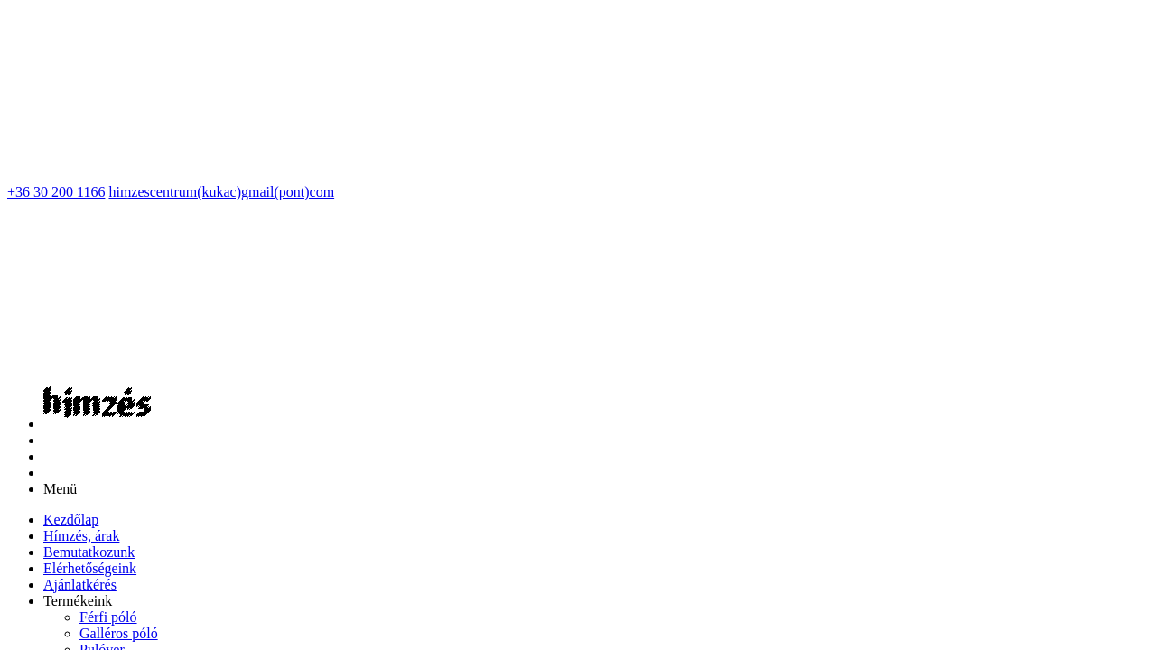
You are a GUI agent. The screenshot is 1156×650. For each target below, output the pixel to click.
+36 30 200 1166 (56, 15)
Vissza (26, 432)
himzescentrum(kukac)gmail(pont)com (221, 15)
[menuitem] (70, 141)
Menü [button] (60, 110)
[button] (77, 222)
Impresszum (386, 532)
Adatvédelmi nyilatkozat (496, 532)
